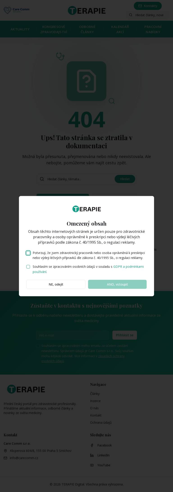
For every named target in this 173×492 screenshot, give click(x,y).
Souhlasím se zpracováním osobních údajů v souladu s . (88, 269)
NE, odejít (56, 284)
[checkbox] (28, 253)
